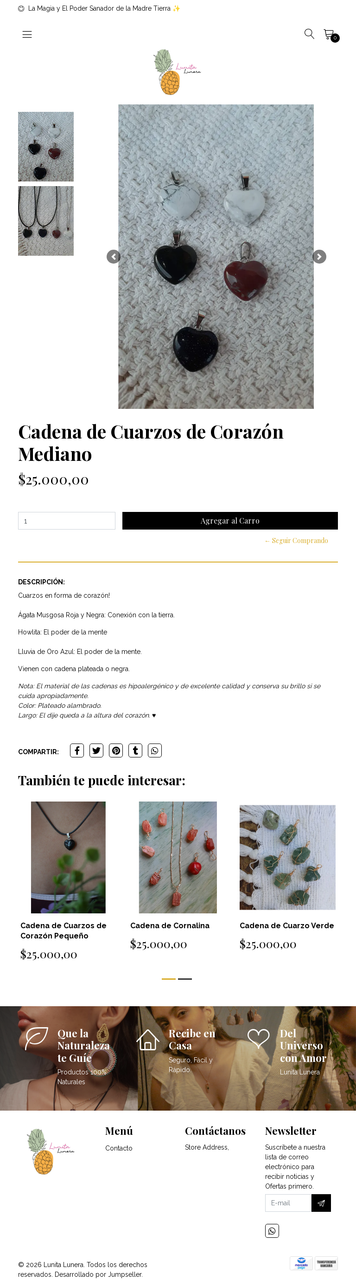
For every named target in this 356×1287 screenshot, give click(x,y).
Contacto (119, 1148)
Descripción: (41, 582)
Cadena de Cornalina (170, 925)
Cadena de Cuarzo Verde (287, 925)
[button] (113, 256)
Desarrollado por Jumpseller (98, 1274)
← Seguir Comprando (296, 540)
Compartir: (38, 752)
